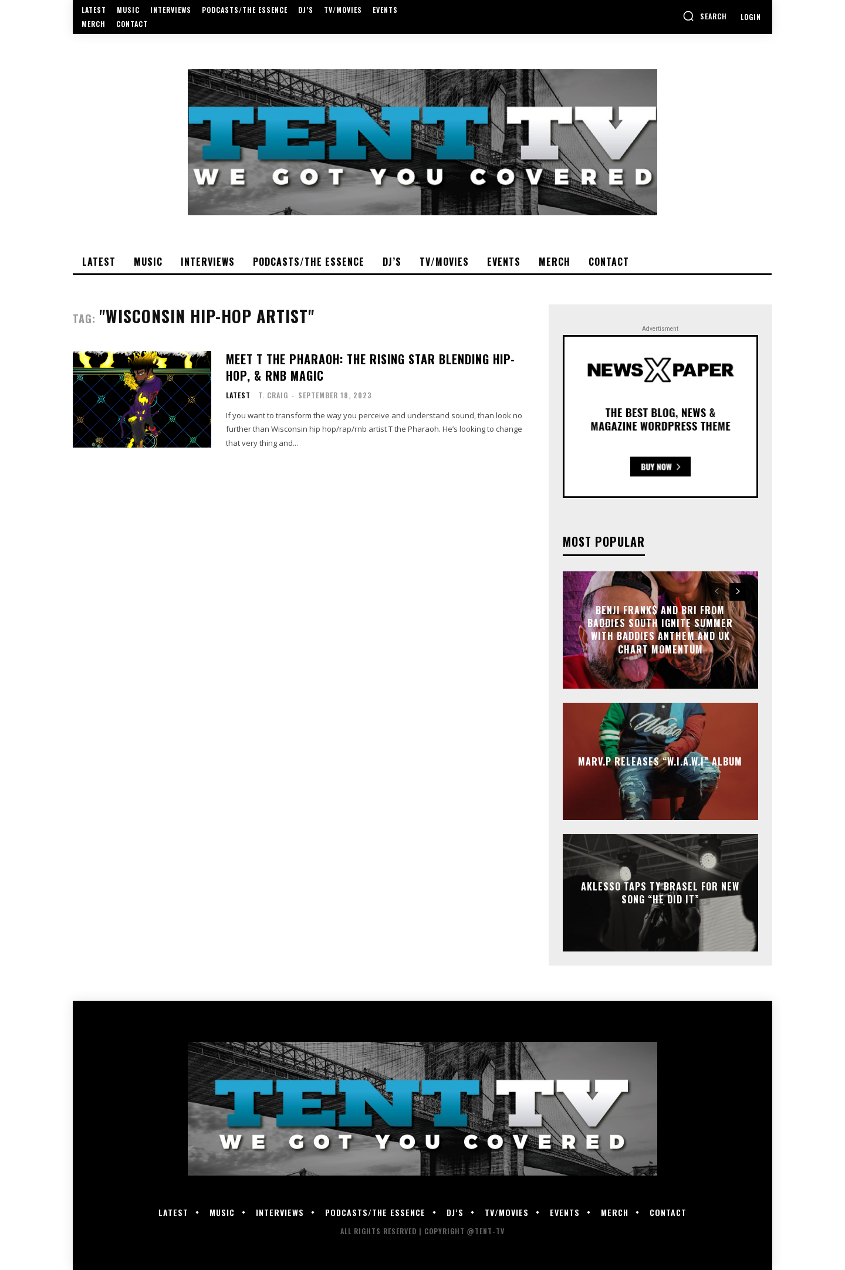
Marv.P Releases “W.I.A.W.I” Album (660, 761)
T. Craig (273, 395)
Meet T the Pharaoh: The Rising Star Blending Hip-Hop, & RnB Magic (370, 367)
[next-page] (737, 592)
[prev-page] (716, 592)
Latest (238, 395)
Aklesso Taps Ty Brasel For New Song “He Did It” (660, 892)
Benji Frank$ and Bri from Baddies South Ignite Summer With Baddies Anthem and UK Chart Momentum (660, 629)
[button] (704, 16)
